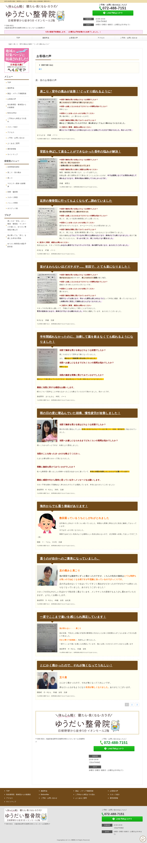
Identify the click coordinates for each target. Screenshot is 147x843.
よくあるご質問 (13, 143)
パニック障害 (12, 203)
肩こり (10, 178)
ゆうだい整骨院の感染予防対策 (16, 245)
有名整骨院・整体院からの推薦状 (16, 106)
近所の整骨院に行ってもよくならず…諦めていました (76, 200)
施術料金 (45, 38)
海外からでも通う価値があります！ (64, 506)
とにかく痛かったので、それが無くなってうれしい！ (76, 665)
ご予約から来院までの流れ (16, 120)
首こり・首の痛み (14, 172)
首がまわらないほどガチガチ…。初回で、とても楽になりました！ (85, 266)
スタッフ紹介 (12, 127)
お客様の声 (73, 38)
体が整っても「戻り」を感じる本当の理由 (16, 236)
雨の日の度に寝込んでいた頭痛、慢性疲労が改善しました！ (80, 413)
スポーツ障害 (12, 197)
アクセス (101, 38)
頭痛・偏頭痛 (12, 192)
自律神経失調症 (13, 167)
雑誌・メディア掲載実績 (16, 93)
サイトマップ (12, 154)
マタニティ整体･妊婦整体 (16, 185)
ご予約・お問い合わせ (128, 38)
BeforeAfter (12, 113)
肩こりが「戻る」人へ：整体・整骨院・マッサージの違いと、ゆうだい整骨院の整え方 (16, 225)
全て (40, 69)
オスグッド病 (12, 208)
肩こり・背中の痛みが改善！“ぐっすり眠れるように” (76, 91)
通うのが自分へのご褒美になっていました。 (70, 558)
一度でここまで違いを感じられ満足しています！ (73, 616)
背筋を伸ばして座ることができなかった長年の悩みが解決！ (80, 151)
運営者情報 (11, 149)
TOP (18, 38)
